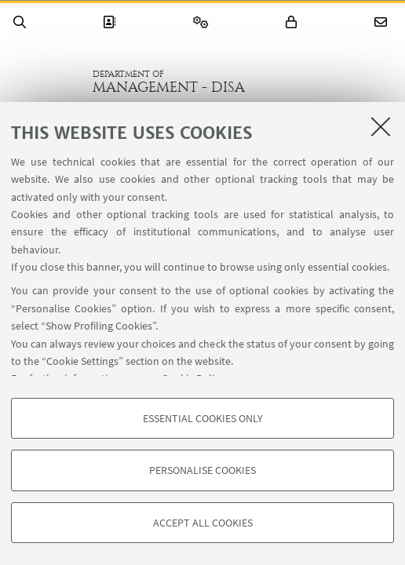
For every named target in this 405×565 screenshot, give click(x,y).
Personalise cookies (202, 470)
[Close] (380, 126)
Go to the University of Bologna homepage (46, 81)
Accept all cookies (203, 523)
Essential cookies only (203, 418)
